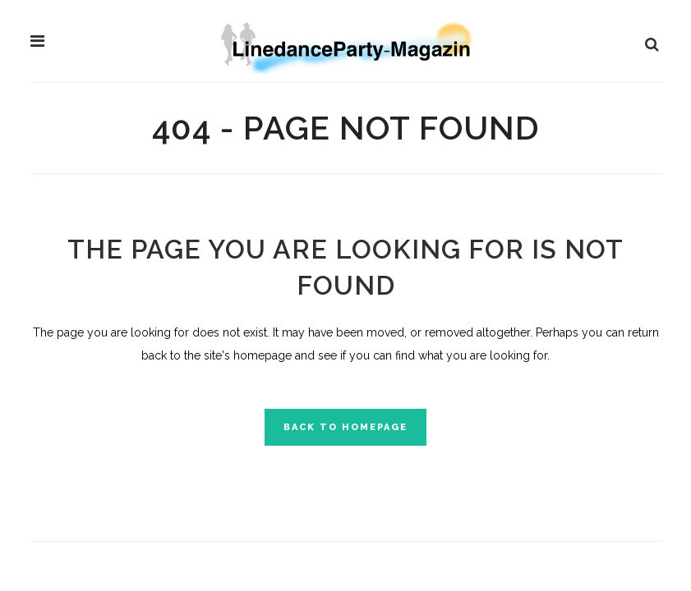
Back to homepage (345, 427)
